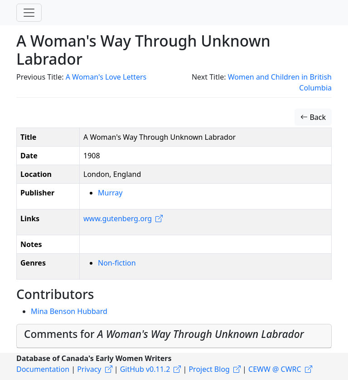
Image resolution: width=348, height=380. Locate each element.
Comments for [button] (164, 334)
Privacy (89, 369)
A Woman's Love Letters (106, 77)
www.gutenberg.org (117, 218)
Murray (110, 193)
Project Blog (208, 369)
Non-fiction (117, 263)
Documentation (42, 369)
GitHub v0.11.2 (145, 369)
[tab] (174, 336)
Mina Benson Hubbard (69, 311)
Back (313, 117)
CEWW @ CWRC (274, 369)
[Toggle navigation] (29, 13)
